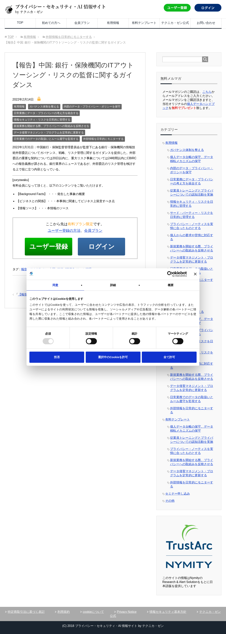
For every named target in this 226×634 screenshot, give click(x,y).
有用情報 (113, 22)
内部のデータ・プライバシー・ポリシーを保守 (92, 106)
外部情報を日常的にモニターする (103, 138)
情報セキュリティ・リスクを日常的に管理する (42, 119)
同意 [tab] (55, 285)
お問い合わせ (206, 22)
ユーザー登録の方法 (64, 231)
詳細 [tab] (113, 285)
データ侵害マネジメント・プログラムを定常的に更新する (49, 132)
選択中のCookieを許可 (113, 357)
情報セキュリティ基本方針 (168, 611)
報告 (24, 290)
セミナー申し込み (177, 493)
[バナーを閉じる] (195, 274)
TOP (20, 22)
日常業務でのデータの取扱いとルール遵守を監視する (46, 138)
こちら (207, 91)
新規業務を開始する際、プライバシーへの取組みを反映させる (51, 125)
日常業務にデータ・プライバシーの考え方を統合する (46, 113)
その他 (169, 500)
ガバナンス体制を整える (44, 106)
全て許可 (169, 357)
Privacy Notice (126, 611)
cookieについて (93, 611)
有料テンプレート (144, 22)
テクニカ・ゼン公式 (175, 22)
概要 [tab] (171, 285)
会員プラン (82, 22)
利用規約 (63, 611)
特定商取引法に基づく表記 (26, 611)
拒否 (57, 357)
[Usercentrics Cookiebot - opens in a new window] (170, 274)
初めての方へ (51, 22)
